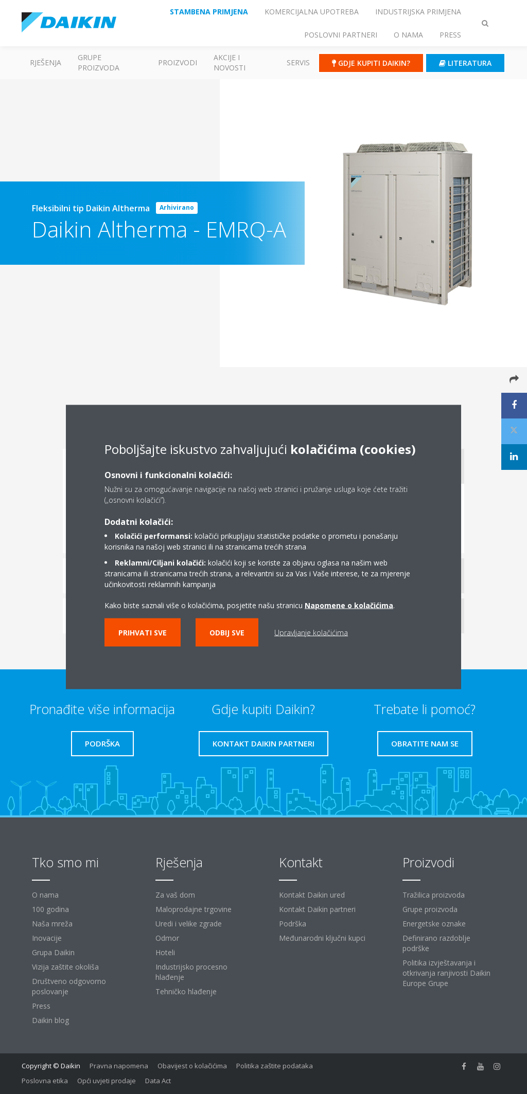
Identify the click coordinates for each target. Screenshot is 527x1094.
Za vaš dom (175, 895)
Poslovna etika (45, 1080)
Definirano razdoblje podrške (436, 943)
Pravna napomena (119, 1065)
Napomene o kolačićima (349, 605)
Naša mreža (52, 923)
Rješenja (45, 62)
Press (41, 1006)
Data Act (158, 1080)
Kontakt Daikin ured (312, 895)
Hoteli (165, 952)
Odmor (167, 938)
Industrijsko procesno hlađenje (191, 972)
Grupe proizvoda (430, 909)
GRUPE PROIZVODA (98, 62)
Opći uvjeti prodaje (106, 1080)
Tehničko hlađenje (186, 991)
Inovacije (47, 938)
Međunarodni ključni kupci (322, 938)
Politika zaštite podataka (274, 1065)
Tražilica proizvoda (433, 895)
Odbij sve (226, 632)
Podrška (292, 923)
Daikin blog (50, 1020)
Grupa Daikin (53, 952)
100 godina (50, 909)
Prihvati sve (142, 632)
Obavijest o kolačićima (192, 1065)
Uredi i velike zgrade (188, 923)
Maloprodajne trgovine (193, 909)
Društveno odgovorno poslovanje (69, 986)
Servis (298, 62)
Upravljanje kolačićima (311, 632)
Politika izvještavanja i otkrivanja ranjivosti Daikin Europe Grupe (446, 973)
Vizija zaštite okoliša (65, 967)
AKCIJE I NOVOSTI (229, 62)
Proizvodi (177, 62)
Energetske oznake (434, 923)
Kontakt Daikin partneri (317, 909)
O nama (45, 895)
